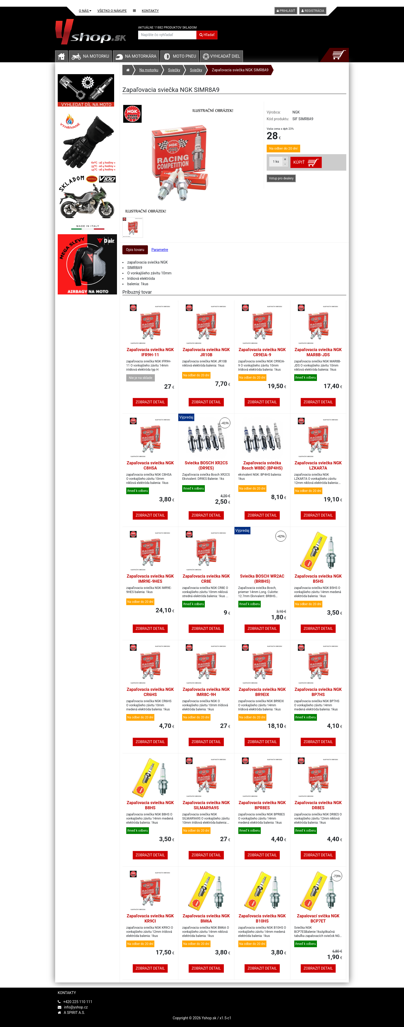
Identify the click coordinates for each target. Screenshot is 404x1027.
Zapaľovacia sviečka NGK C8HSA (150, 465)
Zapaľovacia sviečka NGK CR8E (206, 579)
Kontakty (150, 11)
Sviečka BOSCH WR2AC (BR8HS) (262, 579)
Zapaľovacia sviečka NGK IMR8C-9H (206, 692)
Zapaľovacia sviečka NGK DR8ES (318, 805)
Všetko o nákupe (112, 11)
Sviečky (174, 70)
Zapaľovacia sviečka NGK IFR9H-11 (150, 352)
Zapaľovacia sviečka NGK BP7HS (318, 692)
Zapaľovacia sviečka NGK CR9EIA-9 (262, 352)
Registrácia (312, 11)
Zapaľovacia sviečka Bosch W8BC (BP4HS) (262, 465)
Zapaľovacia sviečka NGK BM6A (206, 918)
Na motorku (96, 56)
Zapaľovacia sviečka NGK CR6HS (150, 692)
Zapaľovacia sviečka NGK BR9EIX (262, 692)
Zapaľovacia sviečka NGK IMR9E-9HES (150, 579)
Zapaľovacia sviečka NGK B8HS (150, 805)
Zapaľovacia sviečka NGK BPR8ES (262, 805)
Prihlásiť (286, 11)
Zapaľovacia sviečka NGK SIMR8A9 (240, 70)
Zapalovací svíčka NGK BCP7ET (318, 918)
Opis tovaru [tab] (135, 250)
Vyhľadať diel (221, 56)
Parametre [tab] (160, 250)
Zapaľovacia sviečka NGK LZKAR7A (318, 465)
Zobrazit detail (150, 402)
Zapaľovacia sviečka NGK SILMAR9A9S (206, 805)
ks (276, 161)
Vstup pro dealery (281, 178)
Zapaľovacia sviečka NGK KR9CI (150, 918)
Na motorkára (140, 56)
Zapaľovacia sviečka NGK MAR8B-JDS (318, 352)
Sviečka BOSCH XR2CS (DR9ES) (206, 465)
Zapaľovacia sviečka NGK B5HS (318, 579)
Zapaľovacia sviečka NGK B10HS (262, 918)
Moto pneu (184, 56)
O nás (85, 11)
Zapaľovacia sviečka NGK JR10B (206, 352)
